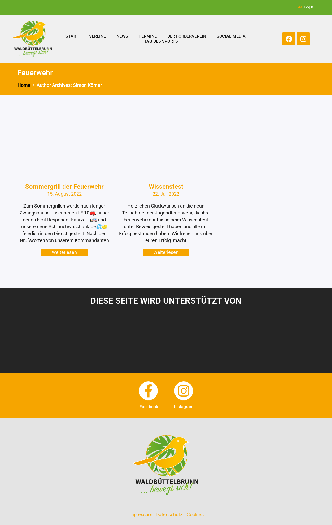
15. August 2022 (64, 194)
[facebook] (148, 391)
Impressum (140, 514)
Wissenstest (166, 186)
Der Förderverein (186, 36)
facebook (148, 406)
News (122, 36)
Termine (148, 36)
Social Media (231, 36)
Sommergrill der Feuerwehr (64, 186)
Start (71, 36)
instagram (184, 406)
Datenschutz (169, 514)
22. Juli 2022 (165, 194)
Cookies (195, 514)
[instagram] (183, 391)
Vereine (97, 36)
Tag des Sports (161, 41)
